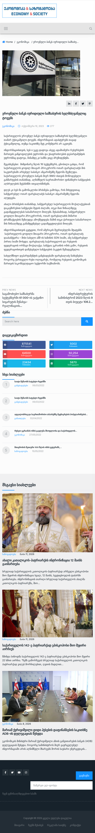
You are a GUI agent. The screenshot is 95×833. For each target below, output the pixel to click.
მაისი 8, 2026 (24, 724)
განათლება (20, 418)
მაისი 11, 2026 (27, 554)
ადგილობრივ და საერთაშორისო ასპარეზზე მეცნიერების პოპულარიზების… (51, 414)
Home (9, 41)
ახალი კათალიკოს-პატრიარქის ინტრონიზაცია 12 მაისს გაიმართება (42, 562)
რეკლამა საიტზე (56, 825)
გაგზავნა (84, 775)
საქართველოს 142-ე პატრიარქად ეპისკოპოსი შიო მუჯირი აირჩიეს (44, 647)
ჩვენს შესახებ (35, 825)
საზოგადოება (21, 451)
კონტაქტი (75, 825)
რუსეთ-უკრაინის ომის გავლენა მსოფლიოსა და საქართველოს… (45, 431)
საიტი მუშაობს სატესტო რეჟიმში (30, 381)
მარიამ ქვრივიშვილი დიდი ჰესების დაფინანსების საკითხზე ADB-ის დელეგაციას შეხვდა (44, 731)
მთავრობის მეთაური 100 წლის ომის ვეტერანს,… (38, 447)
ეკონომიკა (23, 41)
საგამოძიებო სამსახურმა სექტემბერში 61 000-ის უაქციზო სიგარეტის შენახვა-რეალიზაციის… (23, 297)
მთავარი (19, 825)
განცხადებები (21, 385)
